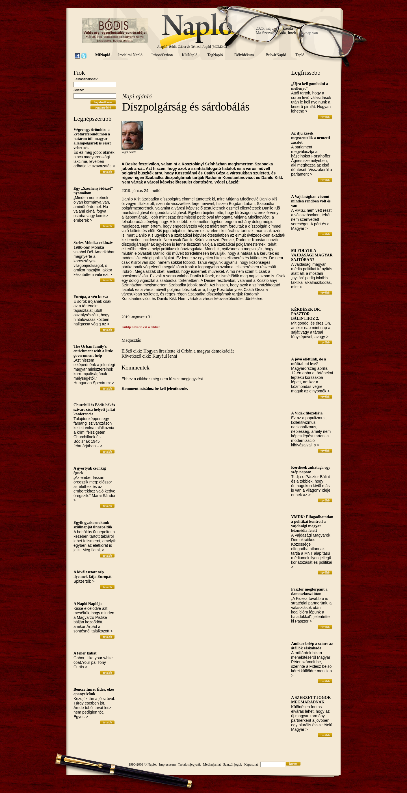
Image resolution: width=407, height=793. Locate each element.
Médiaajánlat (212, 764)
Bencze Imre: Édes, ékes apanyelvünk (93, 691)
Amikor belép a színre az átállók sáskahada (312, 645)
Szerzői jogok (232, 764)
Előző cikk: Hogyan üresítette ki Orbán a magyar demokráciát (178, 351)
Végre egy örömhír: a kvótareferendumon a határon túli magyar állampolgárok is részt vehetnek (92, 139)
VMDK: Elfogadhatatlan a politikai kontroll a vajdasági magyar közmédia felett (312, 524)
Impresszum (167, 764)
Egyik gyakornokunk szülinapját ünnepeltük (92, 524)
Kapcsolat (251, 764)
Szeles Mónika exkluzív (93, 243)
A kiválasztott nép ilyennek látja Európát (92, 574)
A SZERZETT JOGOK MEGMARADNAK (311, 699)
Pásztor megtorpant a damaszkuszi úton (309, 591)
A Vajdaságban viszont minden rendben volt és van (310, 201)
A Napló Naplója (87, 604)
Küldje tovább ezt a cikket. (141, 327)
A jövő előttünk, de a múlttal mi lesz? (308, 361)
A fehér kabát (84, 653)
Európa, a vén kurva (90, 297)
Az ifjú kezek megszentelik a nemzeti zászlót (310, 137)
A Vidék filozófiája (306, 413)
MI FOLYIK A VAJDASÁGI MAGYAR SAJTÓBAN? (312, 255)
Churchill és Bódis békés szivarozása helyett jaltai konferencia (94, 409)
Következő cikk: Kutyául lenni (149, 356)
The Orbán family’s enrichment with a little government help (93, 351)
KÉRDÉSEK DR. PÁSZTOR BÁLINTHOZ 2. (306, 314)
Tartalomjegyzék (189, 764)
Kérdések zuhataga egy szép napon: (310, 469)
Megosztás (131, 340)
